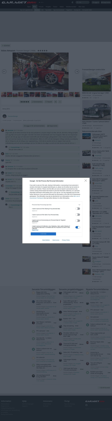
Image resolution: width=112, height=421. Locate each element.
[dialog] (56, 210)
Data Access (55, 240)
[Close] (86, 181)
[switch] (77, 208)
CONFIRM (43, 233)
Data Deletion (46, 240)
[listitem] (56, 205)
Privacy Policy (66, 240)
